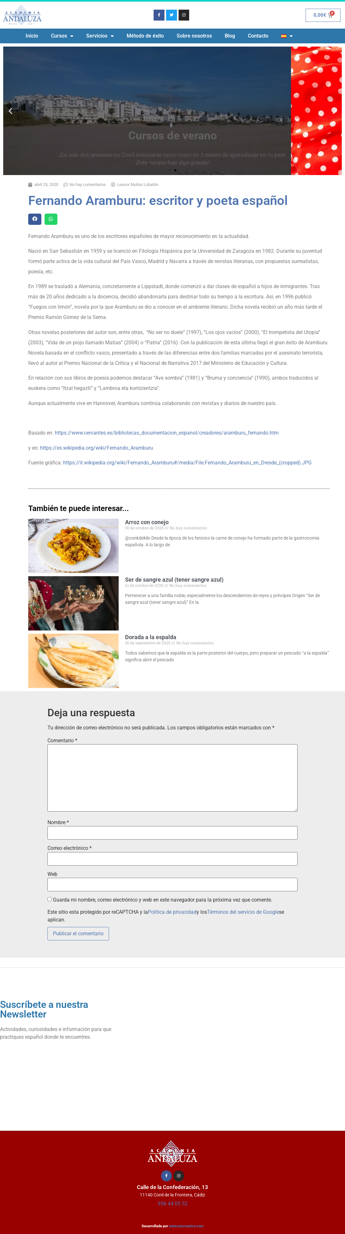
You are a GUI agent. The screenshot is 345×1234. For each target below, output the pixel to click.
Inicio (32, 36)
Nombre (58, 822)
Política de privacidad (172, 912)
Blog (230, 36)
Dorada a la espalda (150, 637)
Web (52, 874)
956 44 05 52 (173, 1204)
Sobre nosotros (194, 36)
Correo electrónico (69, 848)
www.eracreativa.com (186, 1226)
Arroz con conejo (147, 522)
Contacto (258, 36)
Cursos (62, 36)
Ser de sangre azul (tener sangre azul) (174, 579)
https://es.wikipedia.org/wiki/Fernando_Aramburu (96, 448)
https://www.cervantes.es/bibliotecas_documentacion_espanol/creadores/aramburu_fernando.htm (167, 433)
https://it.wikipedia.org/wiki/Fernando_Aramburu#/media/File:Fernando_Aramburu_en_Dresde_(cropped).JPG (187, 463)
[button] (10, 111)
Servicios (100, 36)
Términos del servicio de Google (243, 912)
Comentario (62, 740)
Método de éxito (145, 36)
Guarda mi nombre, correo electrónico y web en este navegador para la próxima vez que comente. (162, 900)
